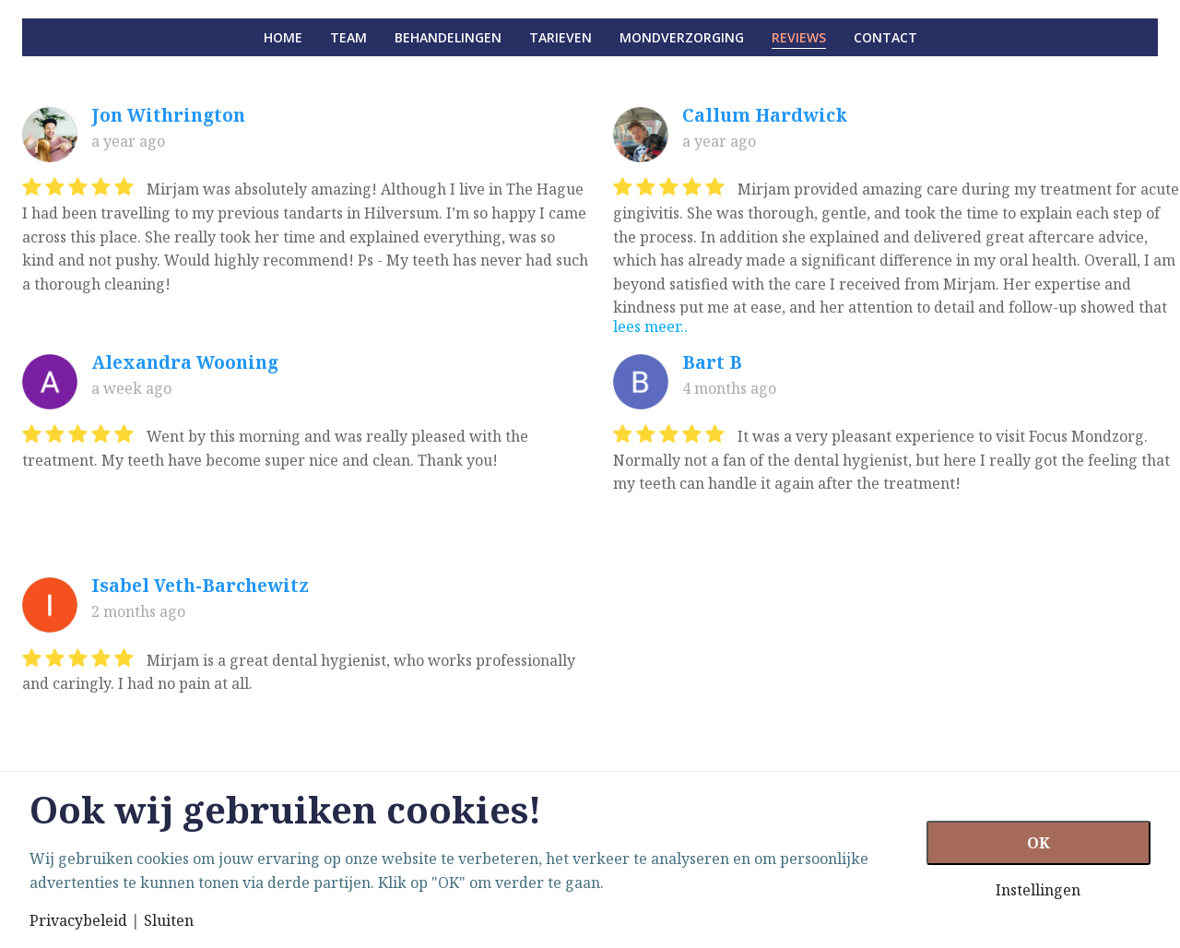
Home (283, 37)
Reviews (799, 37)
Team (348, 37)
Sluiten (169, 920)
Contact (885, 37)
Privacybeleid (78, 920)
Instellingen (1038, 890)
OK (1038, 843)
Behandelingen (448, 37)
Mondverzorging (682, 37)
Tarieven (560, 37)
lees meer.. (650, 326)
